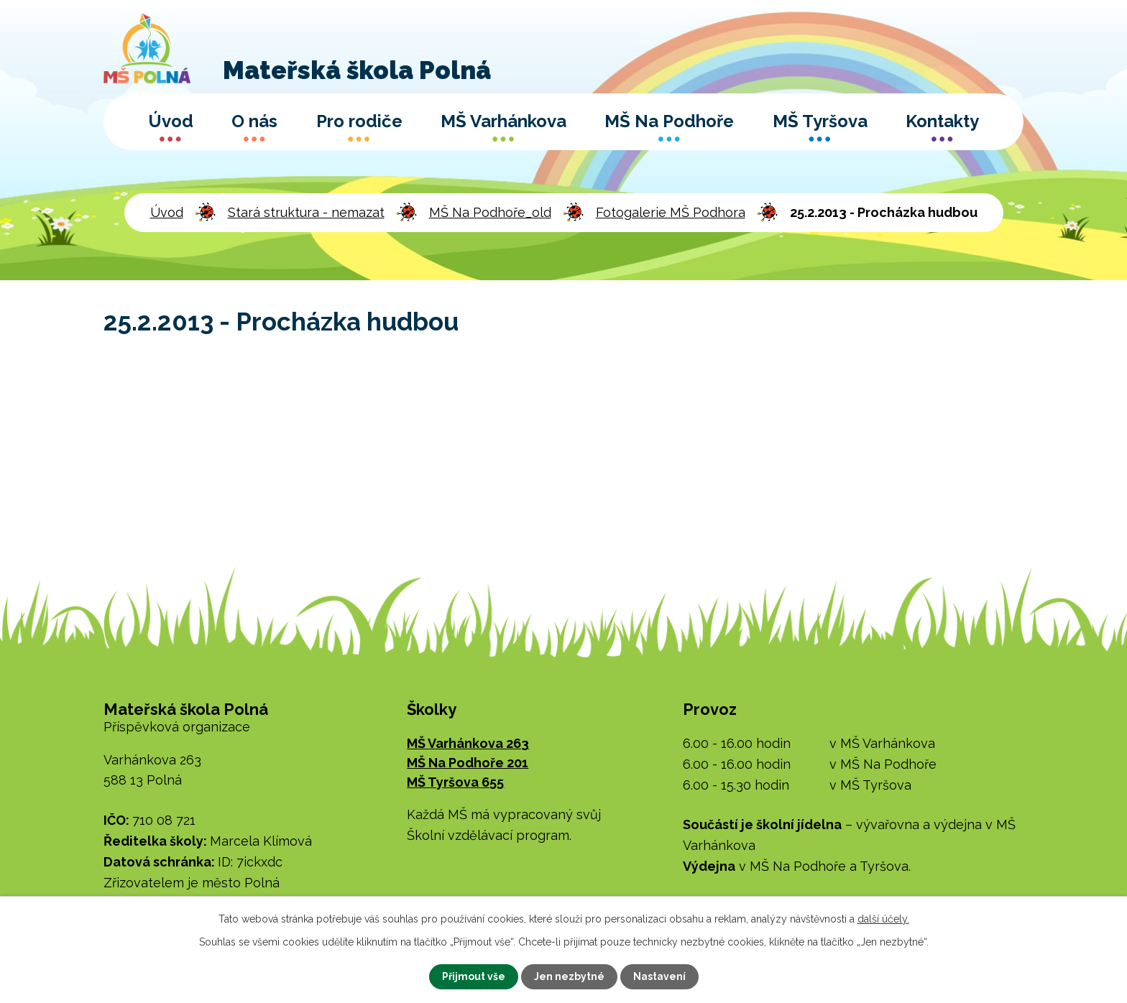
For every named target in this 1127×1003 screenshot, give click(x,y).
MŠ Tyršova (820, 121)
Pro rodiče (359, 121)
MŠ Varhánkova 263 (468, 743)
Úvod (170, 121)
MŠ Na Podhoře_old (490, 212)
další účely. (883, 919)
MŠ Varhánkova (503, 121)
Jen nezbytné (569, 976)
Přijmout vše (473, 976)
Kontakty (942, 121)
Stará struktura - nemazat (306, 212)
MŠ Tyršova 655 (455, 782)
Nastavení (659, 976)
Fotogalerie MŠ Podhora (670, 212)
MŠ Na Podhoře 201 (467, 762)
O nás (254, 121)
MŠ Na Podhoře (669, 121)
